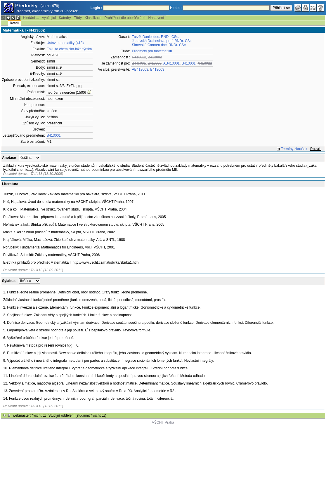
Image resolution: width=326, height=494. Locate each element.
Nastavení (156, 18)
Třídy (78, 18)
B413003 (157, 69)
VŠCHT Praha (163, 422)
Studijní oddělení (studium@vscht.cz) (77, 415)
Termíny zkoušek (294, 149)
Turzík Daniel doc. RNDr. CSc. (155, 37)
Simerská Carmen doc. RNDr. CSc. (159, 45)
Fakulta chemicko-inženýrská (69, 49)
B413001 (54, 135)
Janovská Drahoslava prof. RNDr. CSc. (162, 41)
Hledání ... (31, 18)
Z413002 (155, 57)
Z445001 (139, 63)
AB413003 (140, 69)
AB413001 (171, 63)
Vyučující (49, 18)
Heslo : (176, 8)
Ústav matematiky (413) (65, 43)
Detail (14, 23)
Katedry (65, 18)
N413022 (139, 57)
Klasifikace (93, 18)
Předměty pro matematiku (152, 51)
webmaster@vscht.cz (29, 415)
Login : (96, 8)
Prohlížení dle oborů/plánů (124, 18)
